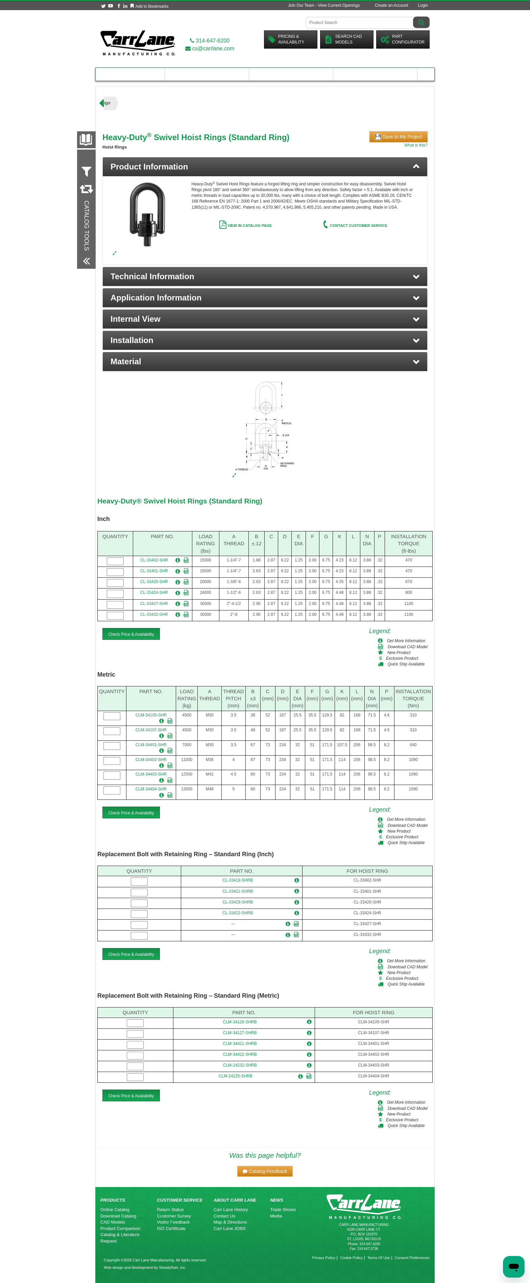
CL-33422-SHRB (237, 913)
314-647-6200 (210, 41)
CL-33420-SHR (154, 581)
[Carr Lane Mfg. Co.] (137, 42)
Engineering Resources (207, 74)
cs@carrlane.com (209, 48)
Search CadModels (343, 39)
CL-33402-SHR (154, 560)
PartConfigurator (403, 39)
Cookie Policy (351, 1258)
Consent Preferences (412, 1258)
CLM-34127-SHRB (240, 1032)
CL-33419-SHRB (237, 880)
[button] (265, 276)
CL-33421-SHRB (237, 891)
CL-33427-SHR (154, 603)
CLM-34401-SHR (151, 744)
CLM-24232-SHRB (240, 1065)
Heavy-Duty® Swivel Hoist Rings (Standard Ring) (179, 501)
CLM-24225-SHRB (235, 1076)
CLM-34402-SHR (151, 759)
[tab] (265, 166)
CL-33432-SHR (154, 614)
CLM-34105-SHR (151, 715)
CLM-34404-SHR (151, 789)
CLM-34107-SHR (151, 730)
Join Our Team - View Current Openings (324, 5)
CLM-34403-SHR (151, 774)
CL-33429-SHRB (237, 902)
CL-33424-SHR (154, 592)
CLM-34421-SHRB (240, 1043)
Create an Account (391, 5)
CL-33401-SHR (154, 571)
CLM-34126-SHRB (240, 1022)
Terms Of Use (378, 1258)
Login (423, 5)
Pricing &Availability (286, 39)
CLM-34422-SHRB (240, 1054)
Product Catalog (130, 74)
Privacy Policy (323, 1258)
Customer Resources (291, 74)
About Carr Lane (375, 74)
